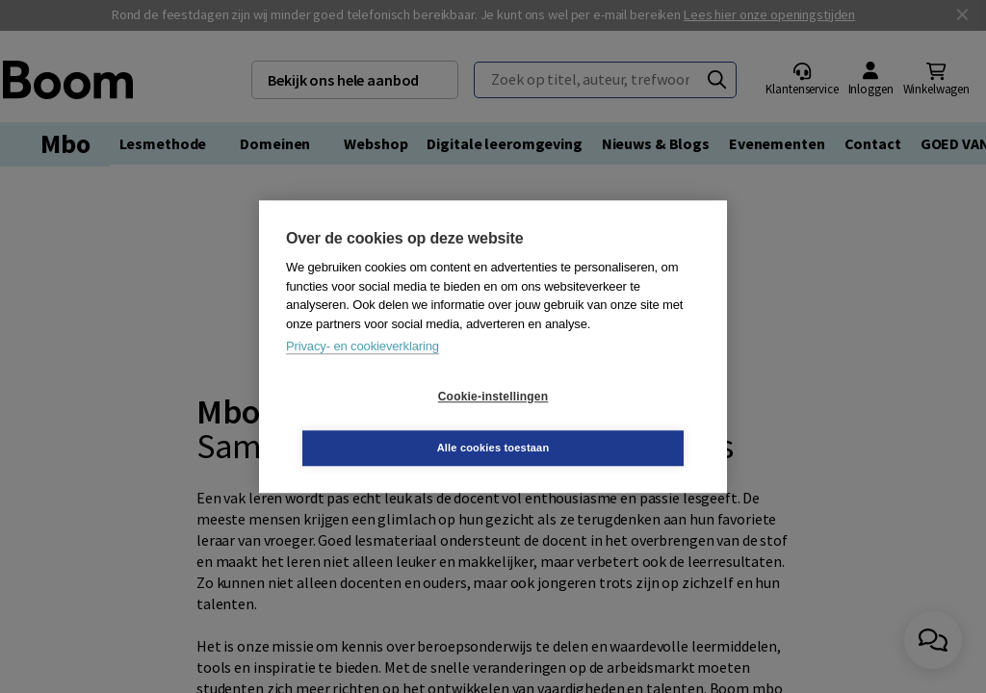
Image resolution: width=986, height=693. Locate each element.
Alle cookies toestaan (608, 421)
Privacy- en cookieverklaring (362, 372)
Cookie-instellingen (378, 422)
